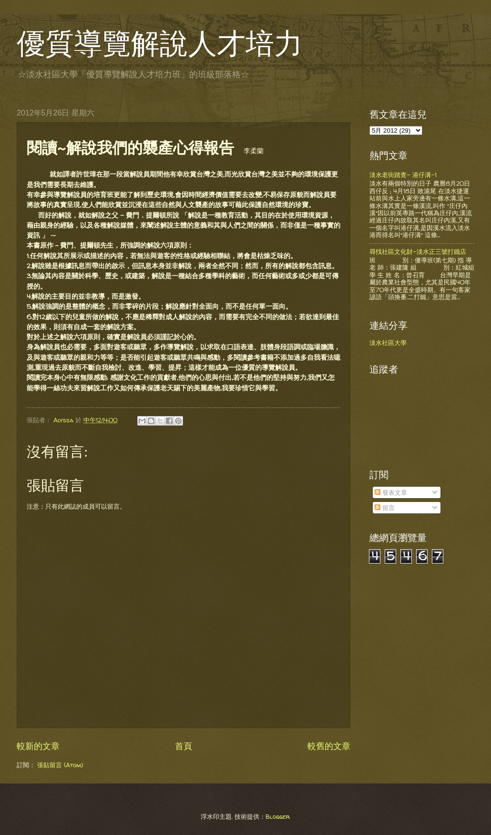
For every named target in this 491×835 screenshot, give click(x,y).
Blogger (277, 816)
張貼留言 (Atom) (60, 765)
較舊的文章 (328, 746)
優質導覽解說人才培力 (160, 44)
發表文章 (391, 492)
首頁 (183, 746)
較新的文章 (38, 746)
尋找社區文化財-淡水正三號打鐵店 (417, 251)
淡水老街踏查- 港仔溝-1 (403, 174)
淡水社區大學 (388, 342)
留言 (385, 507)
